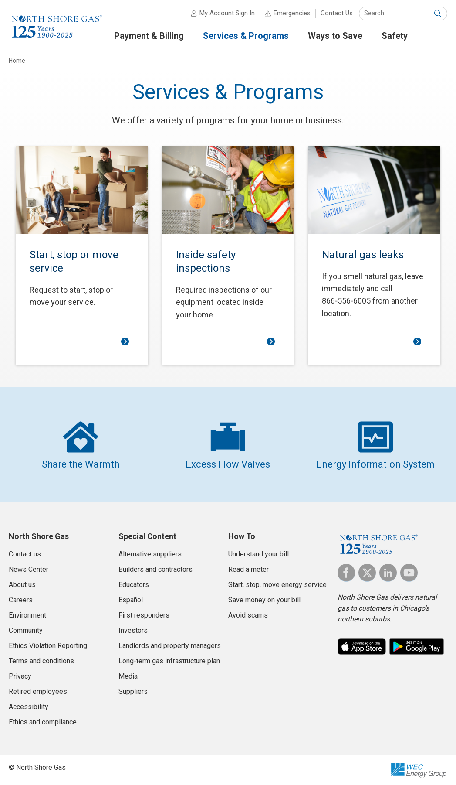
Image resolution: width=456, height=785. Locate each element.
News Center (28, 569)
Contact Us (337, 13)
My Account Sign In (227, 13)
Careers (21, 600)
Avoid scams (248, 615)
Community (26, 630)
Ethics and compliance (43, 722)
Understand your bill (258, 554)
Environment (27, 615)
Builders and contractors (155, 569)
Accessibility (28, 707)
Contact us (25, 554)
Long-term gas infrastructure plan (169, 661)
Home (17, 60)
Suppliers (133, 691)
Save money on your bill (264, 600)
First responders (143, 615)
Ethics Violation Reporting (48, 646)
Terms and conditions (41, 661)
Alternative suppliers (150, 554)
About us (22, 584)
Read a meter (248, 569)
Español (130, 600)
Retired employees (38, 691)
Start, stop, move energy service (277, 584)
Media (128, 676)
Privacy (20, 676)
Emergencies (292, 13)
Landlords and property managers (169, 646)
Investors (133, 630)
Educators (133, 584)
